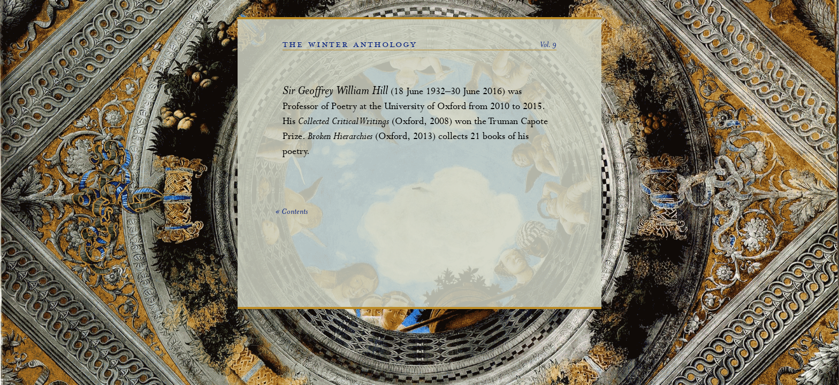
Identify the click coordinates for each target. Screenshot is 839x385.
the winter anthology (350, 44)
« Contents (291, 212)
